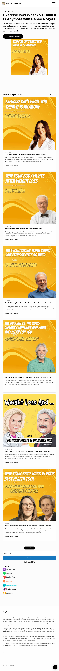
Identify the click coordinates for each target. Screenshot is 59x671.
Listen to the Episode (11, 165)
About (4, 654)
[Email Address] (29, 553)
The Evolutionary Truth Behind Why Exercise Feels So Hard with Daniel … (28, 303)
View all (53, 95)
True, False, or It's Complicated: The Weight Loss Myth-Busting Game (27, 451)
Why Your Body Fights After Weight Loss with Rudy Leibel (23, 228)
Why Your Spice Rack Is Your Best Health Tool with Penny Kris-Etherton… (28, 526)
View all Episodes (30, 548)
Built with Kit (29, 562)
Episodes (5, 652)
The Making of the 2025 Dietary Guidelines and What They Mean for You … (29, 377)
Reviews (32, 654)
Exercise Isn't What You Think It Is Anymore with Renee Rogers (29, 17)
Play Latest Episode (13, 36)
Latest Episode (8, 11)
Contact (32, 652)
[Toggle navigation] (54, 3)
